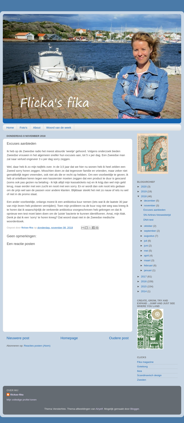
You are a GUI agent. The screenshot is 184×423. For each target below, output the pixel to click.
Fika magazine (145, 362)
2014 (144, 291)
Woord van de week (58, 127)
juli (146, 240)
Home (10, 127)
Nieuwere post (18, 338)
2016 (144, 281)
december (150, 200)
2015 (144, 286)
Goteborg (142, 366)
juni (146, 245)
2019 (144, 191)
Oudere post (119, 338)
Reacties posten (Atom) (37, 345)
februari (148, 265)
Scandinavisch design (149, 375)
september (150, 230)
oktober (148, 226)
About (36, 127)
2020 (144, 186)
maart (147, 260)
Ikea (139, 371)
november (150, 205)
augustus (149, 235)
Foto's (23, 127)
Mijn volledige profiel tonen (22, 399)
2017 (144, 276)
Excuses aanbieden (154, 209)
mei (146, 250)
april (146, 255)
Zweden (141, 379)
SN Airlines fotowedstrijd (157, 214)
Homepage (69, 338)
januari (148, 270)
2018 (144, 196)
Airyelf (99, 408)
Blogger (134, 408)
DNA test (148, 219)
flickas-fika (16, 394)
